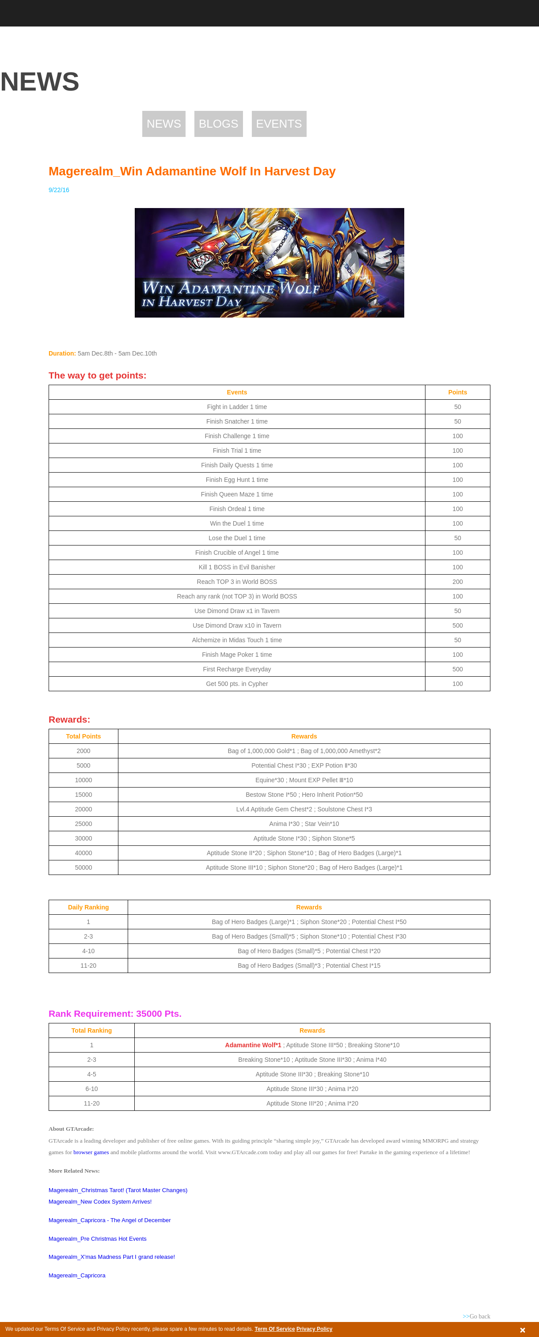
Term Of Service (274, 1329)
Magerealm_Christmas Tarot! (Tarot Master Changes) (118, 1190)
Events (279, 123)
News (164, 123)
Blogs (219, 123)
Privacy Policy (314, 1329)
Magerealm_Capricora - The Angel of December (110, 1220)
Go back (476, 1316)
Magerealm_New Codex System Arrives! (100, 1201)
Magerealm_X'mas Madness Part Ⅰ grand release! (112, 1257)
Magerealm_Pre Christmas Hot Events (98, 1238)
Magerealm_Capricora (77, 1275)
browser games (91, 1152)
